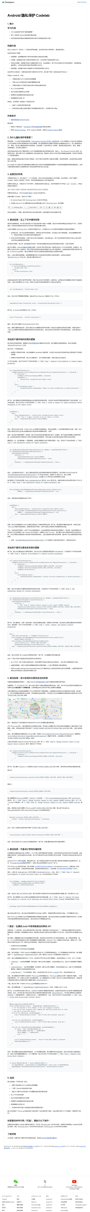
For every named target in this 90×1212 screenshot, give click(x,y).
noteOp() (56, 972)
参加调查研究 (79, 1207)
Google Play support (80, 1205)
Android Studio (82, 2)
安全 (3, 1205)
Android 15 (49, 1199)
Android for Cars (36, 1207)
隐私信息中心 (42, 682)
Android (4, 1199)
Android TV (34, 1210)
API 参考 (63, 1205)
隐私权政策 (20, 1210)
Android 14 (49, 1202)
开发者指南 (64, 1202)
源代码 (4, 1207)
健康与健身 (20, 1205)
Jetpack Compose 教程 (54, 130)
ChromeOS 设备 (35, 1205)
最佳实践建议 (28, 247)
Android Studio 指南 (66, 1199)
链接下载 (28, 193)
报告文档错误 (79, 1202)
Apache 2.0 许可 (58, 1146)
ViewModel (27, 127)
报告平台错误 (79, 1199)
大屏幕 (33, 1199)
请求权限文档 (34, 343)
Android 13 (49, 1205)
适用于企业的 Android (8, 1202)
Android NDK (64, 1210)
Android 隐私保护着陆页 (49, 1138)
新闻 (3, 1210)
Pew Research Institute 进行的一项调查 (43, 141)
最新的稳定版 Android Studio (20, 120)
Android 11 (49, 1210)
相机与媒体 (20, 1207)
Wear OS (33, 1202)
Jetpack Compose (20, 130)
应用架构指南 (38, 127)
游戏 (18, 1199)
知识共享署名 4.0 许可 (31, 1146)
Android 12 (49, 1207)
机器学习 (19, 1202)
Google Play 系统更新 (19, 863)
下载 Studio (64, 1207)
